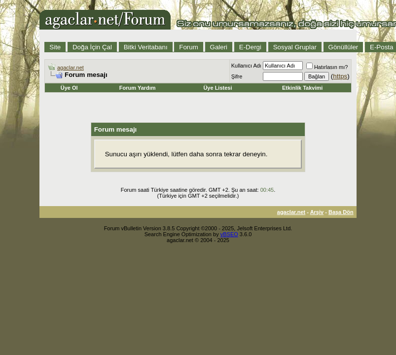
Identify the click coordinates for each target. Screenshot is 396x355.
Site (55, 47)
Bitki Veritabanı (146, 47)
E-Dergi (250, 47)
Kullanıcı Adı (246, 66)
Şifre (237, 76)
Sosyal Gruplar (295, 47)
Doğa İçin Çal (92, 47)
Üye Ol (69, 88)
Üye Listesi (217, 88)
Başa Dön (341, 212)
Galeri (219, 47)
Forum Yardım (137, 88)
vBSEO (229, 234)
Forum (188, 47)
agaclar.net (70, 68)
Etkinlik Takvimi (302, 88)
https (340, 76)
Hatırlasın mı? (327, 67)
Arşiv (317, 212)
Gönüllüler (343, 47)
